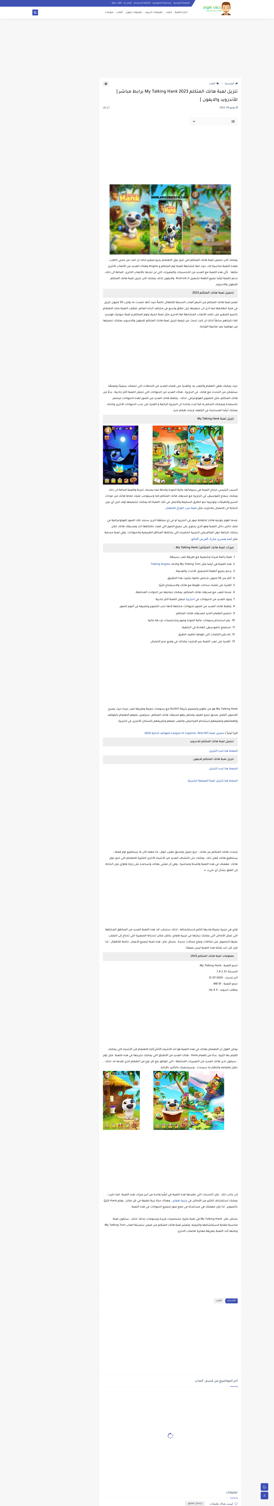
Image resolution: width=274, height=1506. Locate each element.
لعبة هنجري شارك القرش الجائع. (211, 538)
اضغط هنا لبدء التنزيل (223, 751)
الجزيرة (190, 599)
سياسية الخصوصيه (162, 3)
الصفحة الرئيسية (182, 3)
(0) (106, 108)
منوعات (109, 12)
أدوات (169, 12)
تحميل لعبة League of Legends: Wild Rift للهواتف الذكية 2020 (184, 733)
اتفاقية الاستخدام (142, 3)
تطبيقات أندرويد (154, 12)
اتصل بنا (128, 3)
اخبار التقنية (181, 12)
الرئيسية (231, 84)
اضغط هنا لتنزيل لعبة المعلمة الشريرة (212, 781)
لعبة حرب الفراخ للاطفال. (181, 508)
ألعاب (119, 12)
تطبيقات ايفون (134, 12)
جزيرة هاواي (179, 1201)
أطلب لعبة (117, 3)
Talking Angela (160, 564)
